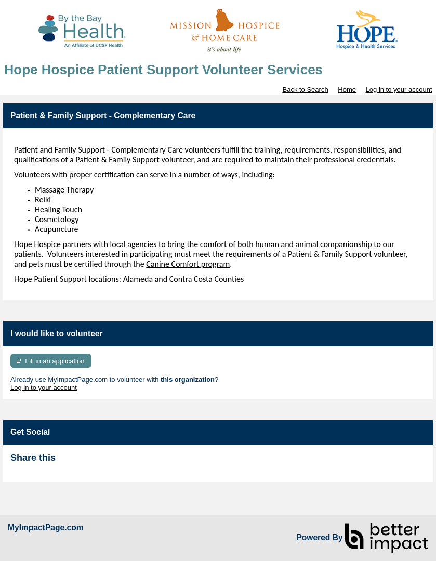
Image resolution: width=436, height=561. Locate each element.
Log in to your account (399, 89)
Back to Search (305, 89)
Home (347, 89)
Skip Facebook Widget (89, 462)
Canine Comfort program (188, 264)
